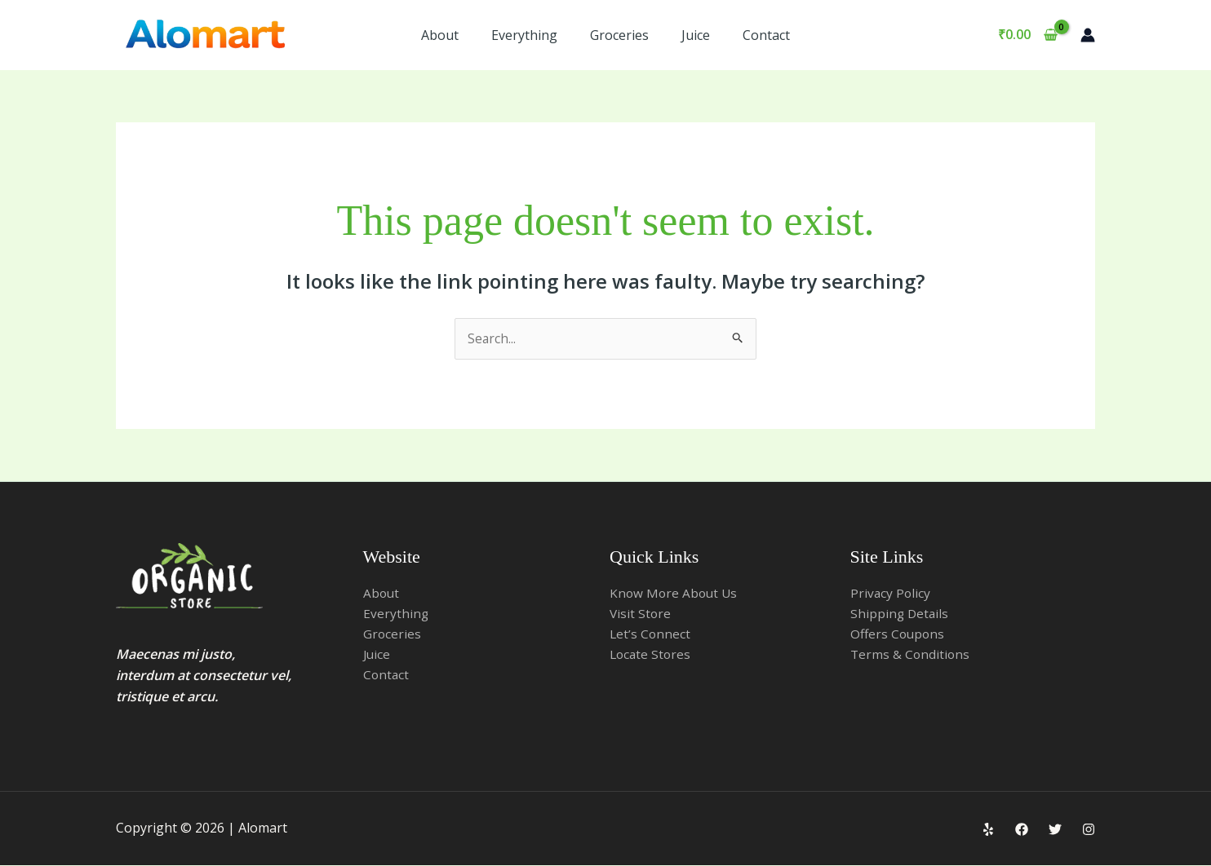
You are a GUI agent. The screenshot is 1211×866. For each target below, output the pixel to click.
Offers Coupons (898, 634)
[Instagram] (1088, 830)
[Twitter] (1055, 830)
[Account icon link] (1087, 35)
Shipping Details (900, 614)
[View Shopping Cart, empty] (1027, 35)
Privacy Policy (891, 593)
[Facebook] (1021, 830)
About (440, 35)
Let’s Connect (651, 634)
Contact (766, 35)
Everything (524, 35)
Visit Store (641, 614)
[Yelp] (988, 830)
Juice (695, 35)
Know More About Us (675, 593)
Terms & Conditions (911, 656)
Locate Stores (652, 656)
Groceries (619, 35)
